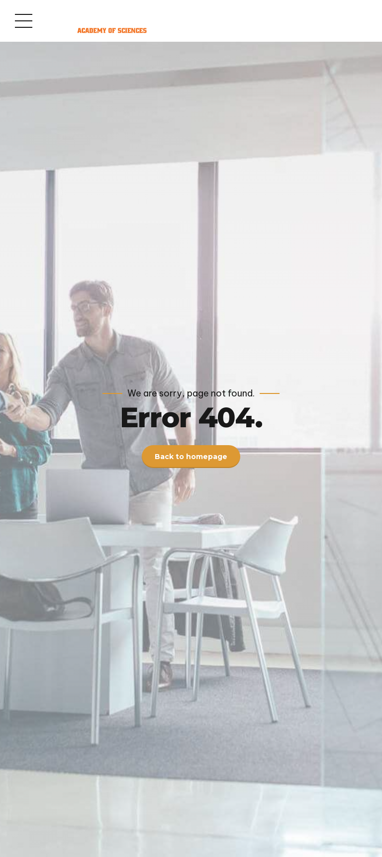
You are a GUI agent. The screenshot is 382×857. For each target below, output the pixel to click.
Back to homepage (191, 456)
